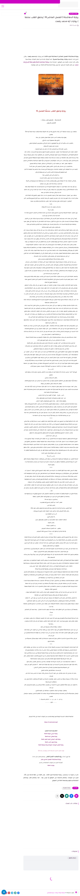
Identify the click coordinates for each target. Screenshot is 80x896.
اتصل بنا (30, 1)
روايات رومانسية (50, 6)
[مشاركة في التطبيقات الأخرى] (57, 796)
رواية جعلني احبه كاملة (51, 736)
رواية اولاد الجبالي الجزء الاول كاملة (51, 739)
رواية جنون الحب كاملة (51, 742)
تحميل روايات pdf (22, 6)
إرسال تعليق (72, 858)
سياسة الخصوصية (54, 1)
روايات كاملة (31, 6)
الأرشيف (18, 1)
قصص (14, 6)
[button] (71, 796)
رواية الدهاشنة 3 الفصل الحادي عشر (51, 759)
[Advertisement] (50, 43)
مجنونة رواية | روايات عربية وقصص (56, 892)
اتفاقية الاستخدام (43, 1)
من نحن (35, 1)
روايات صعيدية (40, 6)
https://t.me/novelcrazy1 (51, 722)
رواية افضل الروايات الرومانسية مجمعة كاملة (51, 745)
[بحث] (3, 6)
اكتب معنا (24, 1)
